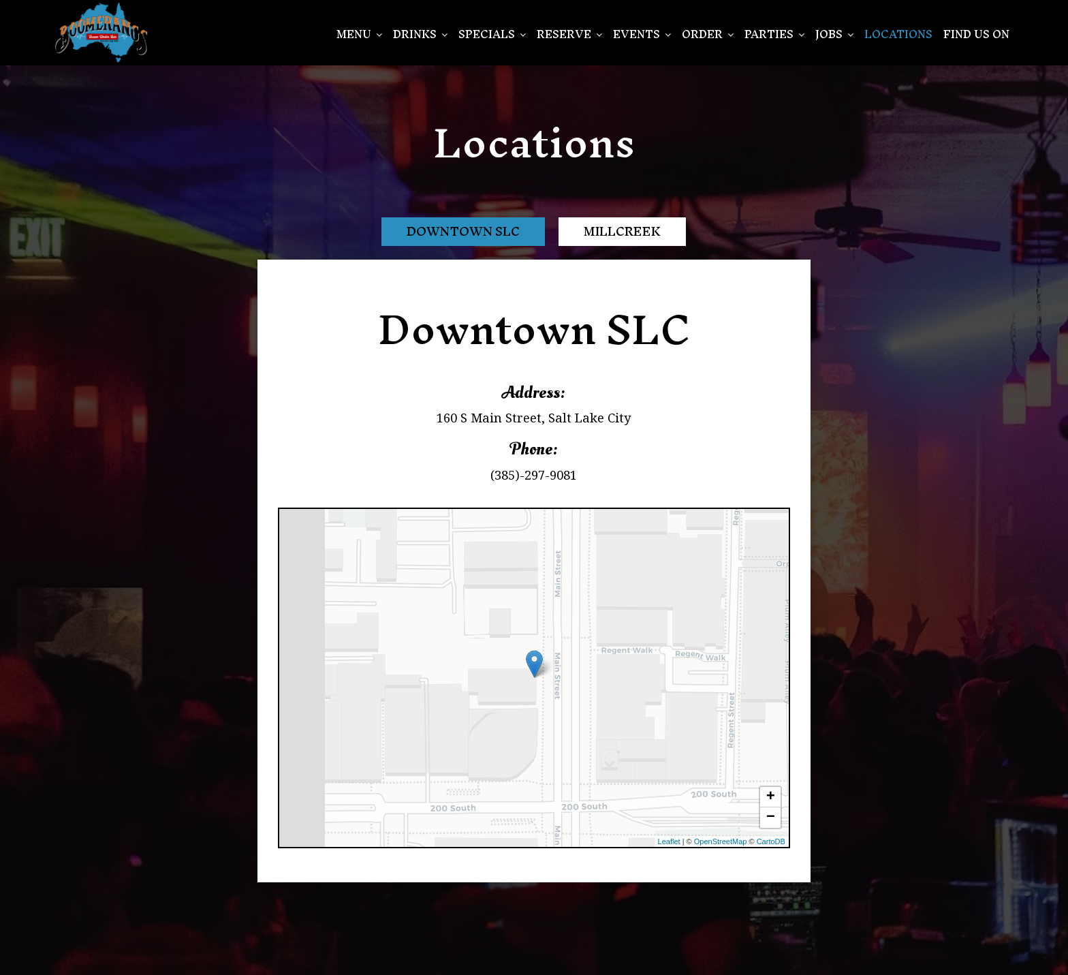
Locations (898, 34)
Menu (359, 34)
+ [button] (770, 797)
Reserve (569, 34)
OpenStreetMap (720, 841)
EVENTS (642, 34)
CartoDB (771, 841)
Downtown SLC (463, 231)
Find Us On (976, 34)
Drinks (420, 34)
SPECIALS (492, 34)
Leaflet (669, 841)
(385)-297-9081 (533, 475)
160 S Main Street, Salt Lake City (534, 417)
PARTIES (774, 34)
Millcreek (622, 231)
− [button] (770, 817)
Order (708, 34)
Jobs (834, 34)
